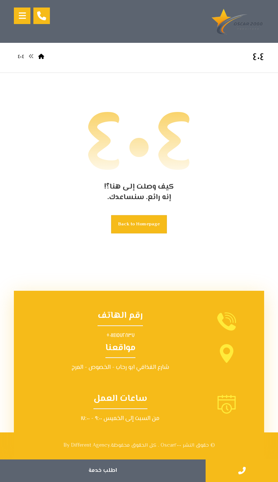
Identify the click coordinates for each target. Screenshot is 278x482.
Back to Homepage (139, 224)
